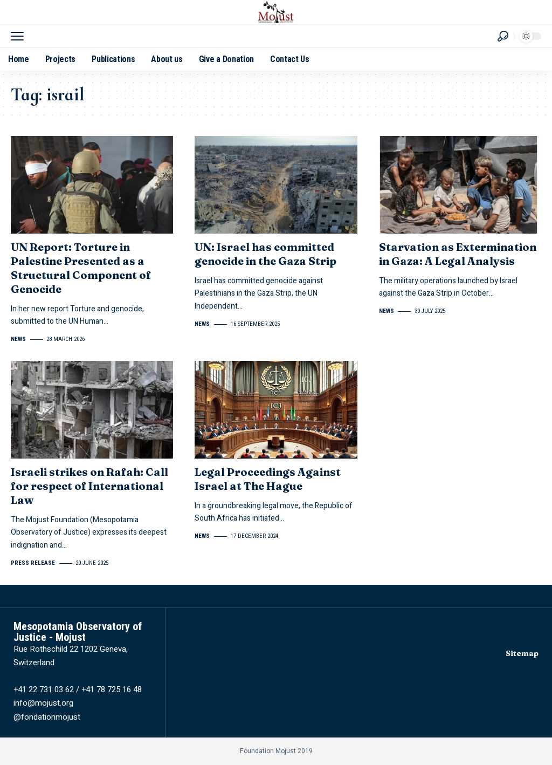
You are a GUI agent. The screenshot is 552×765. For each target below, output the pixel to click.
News (18, 339)
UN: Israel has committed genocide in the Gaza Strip (265, 254)
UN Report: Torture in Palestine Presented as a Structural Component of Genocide (81, 268)
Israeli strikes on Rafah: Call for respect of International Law (89, 486)
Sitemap (522, 653)
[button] (20, 36)
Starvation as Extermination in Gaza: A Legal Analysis (457, 254)
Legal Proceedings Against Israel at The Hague (268, 479)
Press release (33, 562)
